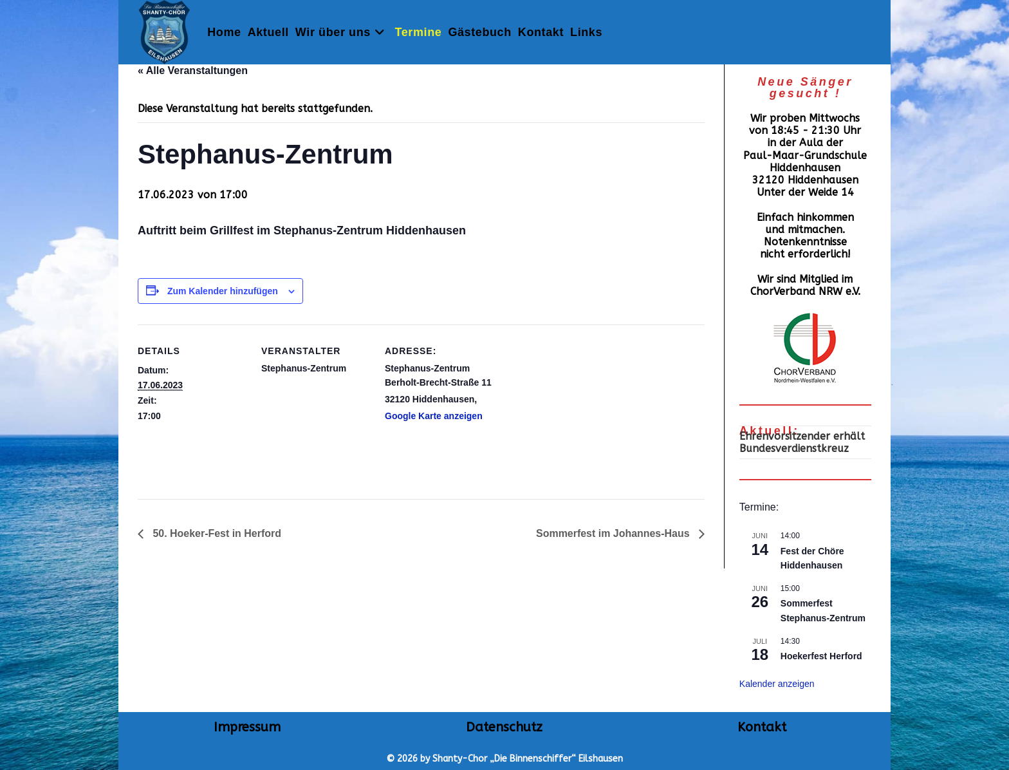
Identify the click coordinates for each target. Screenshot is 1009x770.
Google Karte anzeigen (434, 416)
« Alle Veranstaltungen (193, 70)
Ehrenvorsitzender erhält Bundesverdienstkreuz (802, 442)
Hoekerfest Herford (821, 656)
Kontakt (761, 727)
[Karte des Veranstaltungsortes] (576, 413)
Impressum (247, 727)
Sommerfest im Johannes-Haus (613, 533)
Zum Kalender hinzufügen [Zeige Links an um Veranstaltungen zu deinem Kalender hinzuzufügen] (222, 291)
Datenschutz (504, 727)
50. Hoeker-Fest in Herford (216, 533)
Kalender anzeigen (777, 684)
